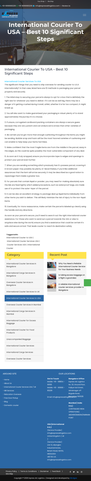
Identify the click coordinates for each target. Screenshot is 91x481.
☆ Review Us (65, 6)
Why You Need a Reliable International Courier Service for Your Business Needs (72, 266)
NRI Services (9, 390)
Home (6, 379)
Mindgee (73, 478)
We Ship (50, 1)
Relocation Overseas (12, 394)
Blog (6, 401)
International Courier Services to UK (23, 291)
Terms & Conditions (28, 471)
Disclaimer (44, 471)
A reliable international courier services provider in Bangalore (71, 287)
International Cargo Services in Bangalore (20, 274)
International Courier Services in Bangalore (21, 265)
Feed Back (56, 471)
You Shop (41, 1)
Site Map (9, 474)
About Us (8, 383)
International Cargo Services (19, 352)
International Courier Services (20, 345)
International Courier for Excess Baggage (21, 322)
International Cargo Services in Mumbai (20, 312)
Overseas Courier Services (18, 358)
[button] (83, 14)
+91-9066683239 (8, 6)
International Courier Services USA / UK (20, 387)
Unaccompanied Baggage (18, 339)
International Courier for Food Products (20, 331)
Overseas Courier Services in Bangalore (19, 284)
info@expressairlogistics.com (46, 6)
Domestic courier (11, 405)
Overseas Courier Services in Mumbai (23, 304)
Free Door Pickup (11, 398)
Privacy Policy (11, 471)
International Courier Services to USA (23, 81)
